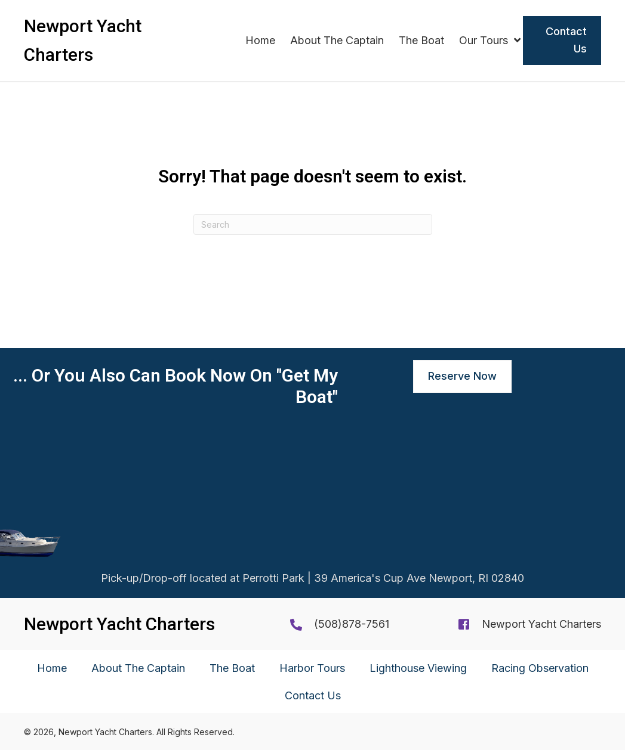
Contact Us (313, 695)
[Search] (312, 224)
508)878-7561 (353, 624)
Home (52, 668)
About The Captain (138, 668)
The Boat (232, 668)
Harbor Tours (312, 668)
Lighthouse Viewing (418, 668)
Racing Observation (540, 668)
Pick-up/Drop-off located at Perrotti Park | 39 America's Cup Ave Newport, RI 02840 (312, 581)
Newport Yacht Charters (541, 624)
